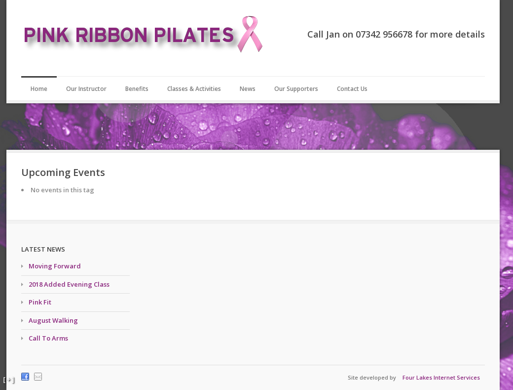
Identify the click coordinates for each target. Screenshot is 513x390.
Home (39, 89)
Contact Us (352, 89)
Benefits (136, 89)
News (248, 89)
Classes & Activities (194, 89)
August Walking (53, 320)
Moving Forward (55, 265)
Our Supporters (296, 89)
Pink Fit (40, 302)
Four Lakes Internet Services (441, 377)
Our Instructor (86, 89)
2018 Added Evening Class (69, 284)
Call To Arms (48, 338)
